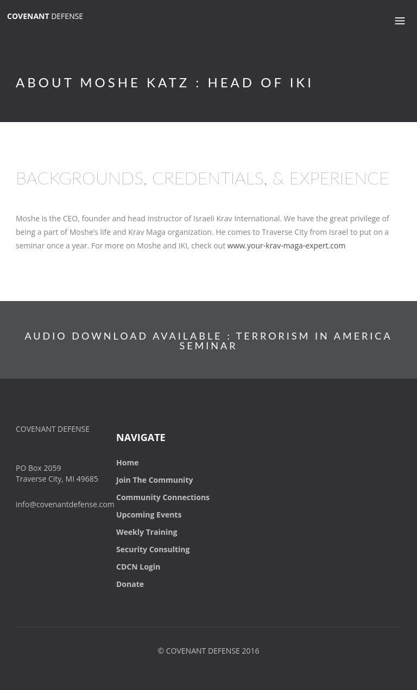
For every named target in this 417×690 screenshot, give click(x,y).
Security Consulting (152, 549)
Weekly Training (146, 532)
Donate (130, 584)
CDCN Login (138, 566)
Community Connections (163, 497)
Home (127, 462)
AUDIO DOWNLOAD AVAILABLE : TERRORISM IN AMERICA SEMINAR (208, 341)
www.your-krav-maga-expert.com (287, 245)
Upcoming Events (148, 514)
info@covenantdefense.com (65, 504)
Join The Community (154, 480)
